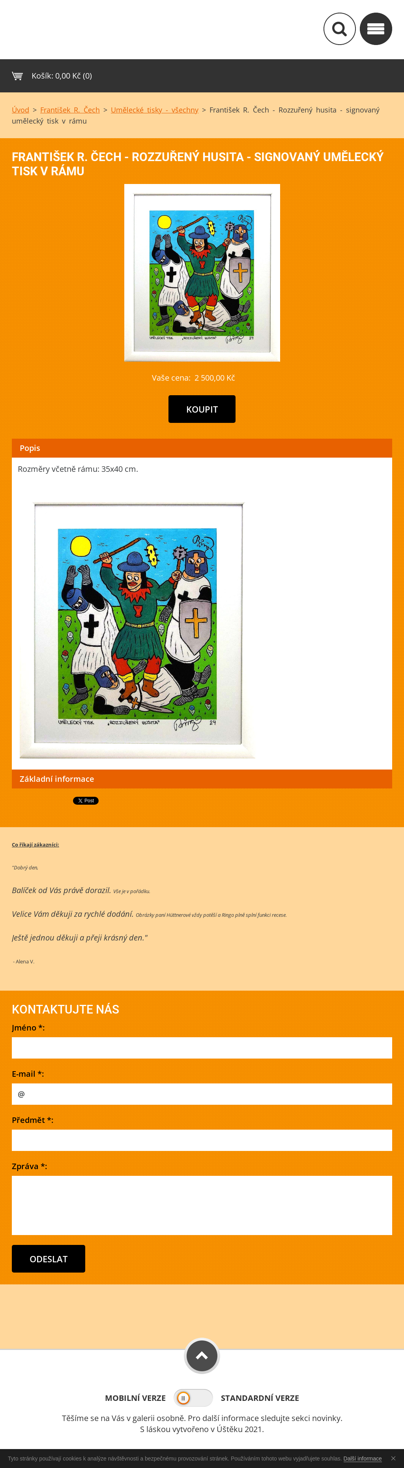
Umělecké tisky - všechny (154, 110)
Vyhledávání (340, 29)
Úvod (20, 110)
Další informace (363, 1458)
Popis (30, 448)
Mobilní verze (135, 1398)
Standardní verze (260, 1398)
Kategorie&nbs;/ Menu (376, 29)
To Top (202, 1356)
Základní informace (57, 778)
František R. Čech (70, 110)
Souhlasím (395, 1458)
